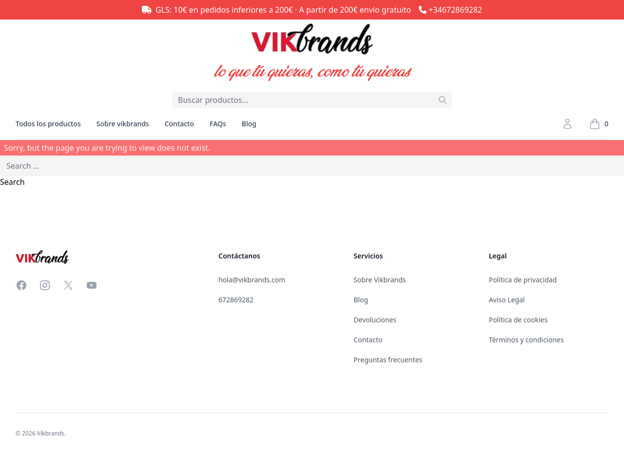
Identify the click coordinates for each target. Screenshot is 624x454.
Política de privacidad (523, 279)
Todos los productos (48, 129)
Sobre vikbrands (123, 123)
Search (12, 182)
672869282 (236, 299)
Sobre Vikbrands (379, 279)
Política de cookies (518, 319)
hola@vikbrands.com (251, 279)
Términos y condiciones (526, 339)
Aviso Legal (507, 299)
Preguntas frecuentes (387, 359)
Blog (249, 123)
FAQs (218, 123)
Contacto (179, 123)
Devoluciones (374, 319)
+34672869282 (455, 9)
